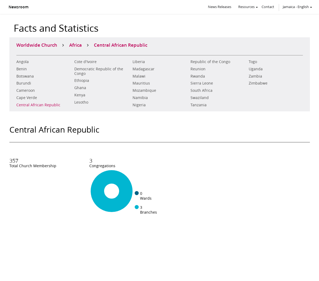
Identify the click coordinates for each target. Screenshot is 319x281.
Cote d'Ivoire (85, 61)
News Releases (219, 6)
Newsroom (18, 7)
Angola (22, 61)
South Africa (201, 90)
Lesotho (81, 102)
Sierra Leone (201, 83)
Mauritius (141, 83)
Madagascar (144, 69)
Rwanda (197, 76)
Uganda (256, 69)
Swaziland (199, 97)
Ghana (80, 87)
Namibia (140, 97)
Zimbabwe (258, 83)
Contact (268, 6)
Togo (253, 61)
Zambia (255, 76)
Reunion (198, 69)
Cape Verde (26, 97)
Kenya (79, 95)
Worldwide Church (36, 45)
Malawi (139, 76)
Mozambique (144, 90)
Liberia (139, 61)
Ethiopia (81, 80)
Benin (21, 69)
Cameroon (25, 90)
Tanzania (198, 105)
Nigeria (139, 105)
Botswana (25, 76)
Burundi (23, 83)
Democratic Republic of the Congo (98, 71)
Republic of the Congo (210, 61)
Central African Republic (38, 105)
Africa (75, 45)
